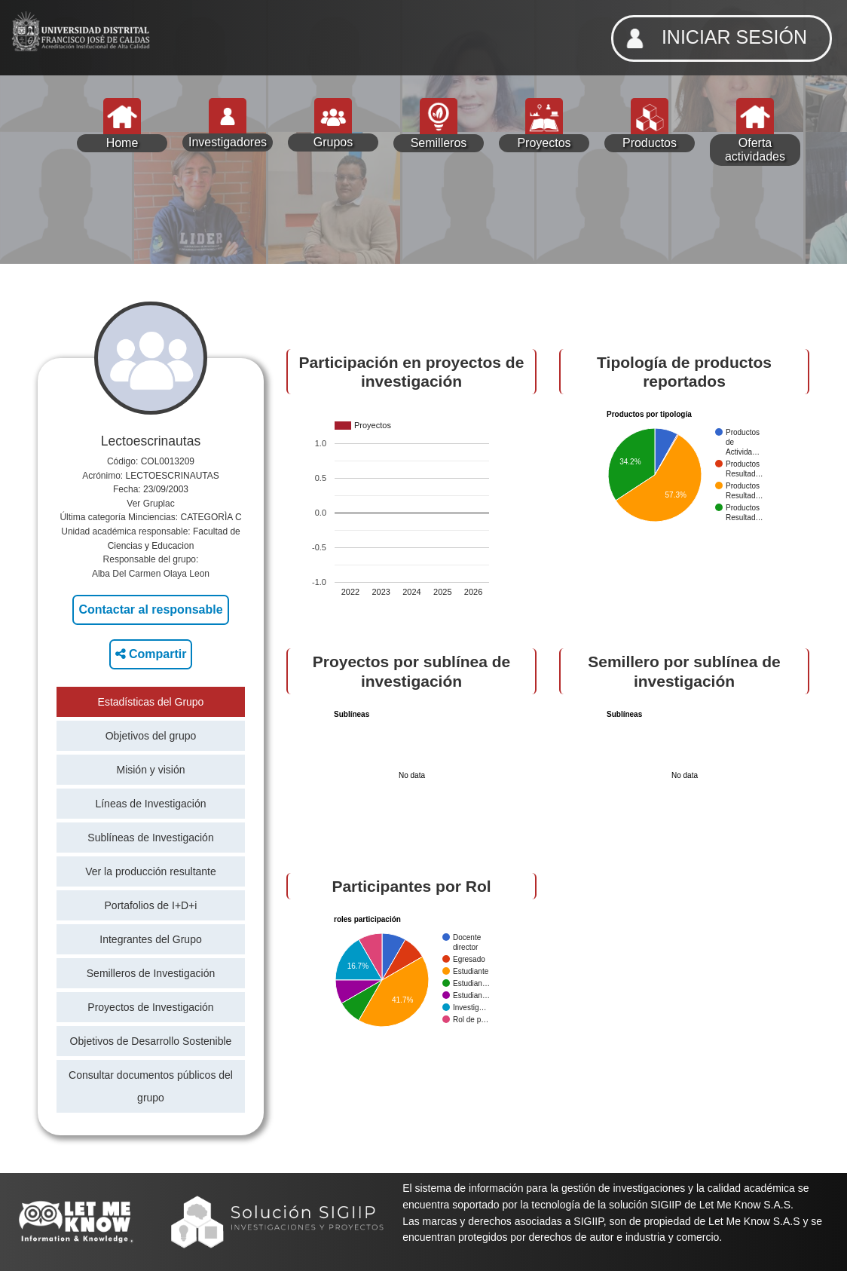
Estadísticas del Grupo (151, 702)
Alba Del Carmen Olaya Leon (150, 573)
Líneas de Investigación (150, 804)
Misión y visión (150, 770)
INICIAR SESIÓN (712, 38)
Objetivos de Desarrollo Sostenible (151, 1041)
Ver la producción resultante (150, 871)
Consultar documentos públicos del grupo (151, 1086)
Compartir (151, 654)
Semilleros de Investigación (151, 973)
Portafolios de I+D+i (151, 905)
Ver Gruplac (150, 503)
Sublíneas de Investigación (150, 838)
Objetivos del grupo (151, 736)
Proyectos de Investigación (150, 1007)
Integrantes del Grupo (150, 939)
